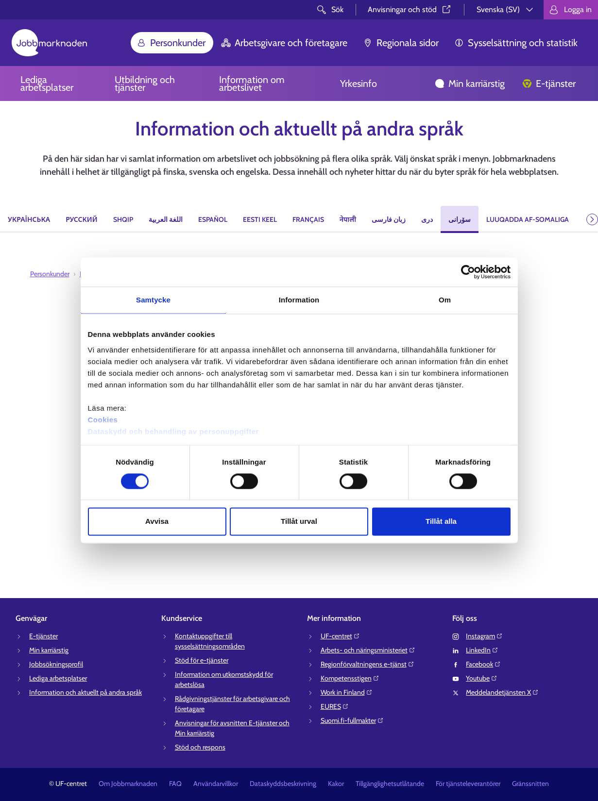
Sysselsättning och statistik (516, 43)
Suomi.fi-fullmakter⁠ (352, 720)
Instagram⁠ (484, 636)
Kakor (336, 783)
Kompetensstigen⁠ (350, 678)
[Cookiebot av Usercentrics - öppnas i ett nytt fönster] (468, 272)
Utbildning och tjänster (145, 83)
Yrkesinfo (358, 83)
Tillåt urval (299, 521)
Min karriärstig (470, 83)
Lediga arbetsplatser (46, 83)
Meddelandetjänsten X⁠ (502, 692)
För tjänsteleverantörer (468, 783)
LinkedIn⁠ (482, 650)
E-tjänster (549, 83)
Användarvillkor (215, 783)
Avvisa (157, 521)
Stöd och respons (200, 747)
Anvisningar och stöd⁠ (410, 9)
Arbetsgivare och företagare (284, 43)
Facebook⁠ (483, 664)
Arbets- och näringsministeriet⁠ (368, 650)
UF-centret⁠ (340, 636)
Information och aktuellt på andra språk (85, 692)
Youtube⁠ (481, 678)
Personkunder (171, 43)
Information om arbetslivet (252, 83)
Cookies (103, 420)
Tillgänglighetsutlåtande (390, 783)
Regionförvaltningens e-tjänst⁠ (367, 664)
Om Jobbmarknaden (128, 783)
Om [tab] (445, 300)
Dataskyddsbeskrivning (283, 783)
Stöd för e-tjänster (201, 660)
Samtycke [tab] (153, 300)
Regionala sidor (401, 43)
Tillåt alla (441, 521)
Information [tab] (299, 300)
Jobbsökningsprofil (56, 664)
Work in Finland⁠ (347, 692)
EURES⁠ (335, 706)
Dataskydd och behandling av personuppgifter (173, 431)
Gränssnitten (530, 783)
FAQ (175, 783)
